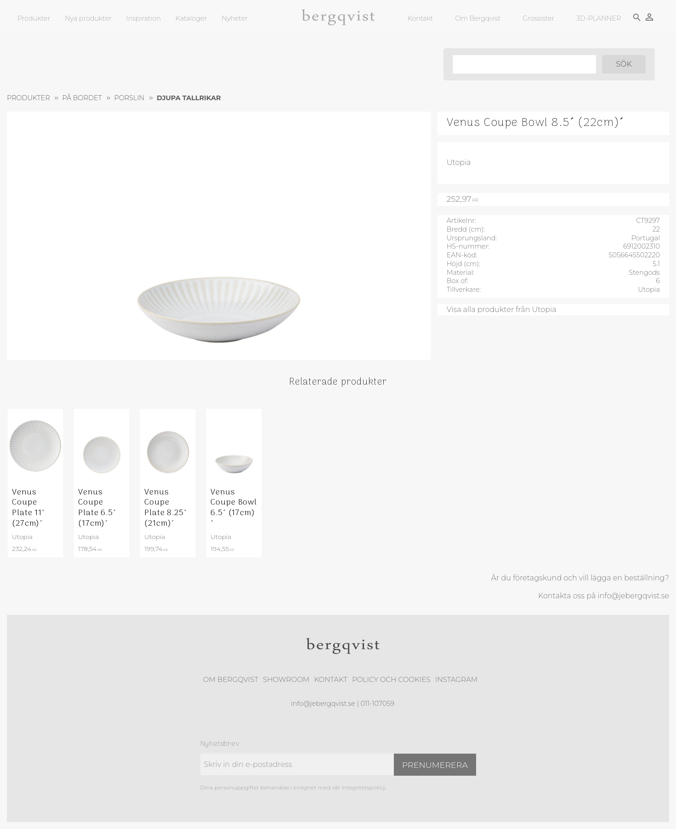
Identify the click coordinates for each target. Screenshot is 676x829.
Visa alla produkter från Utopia (502, 309)
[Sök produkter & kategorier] (523, 64)
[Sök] (623, 64)
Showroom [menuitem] (286, 679)
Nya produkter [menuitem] (88, 18)
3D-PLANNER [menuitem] (598, 18)
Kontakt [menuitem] (420, 18)
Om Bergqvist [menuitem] (477, 18)
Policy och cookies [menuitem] (391, 679)
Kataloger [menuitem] (191, 18)
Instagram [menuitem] (456, 679)
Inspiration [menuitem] (143, 18)
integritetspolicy (363, 787)
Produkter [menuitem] (33, 18)
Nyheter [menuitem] (235, 18)
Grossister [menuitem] (538, 18)
